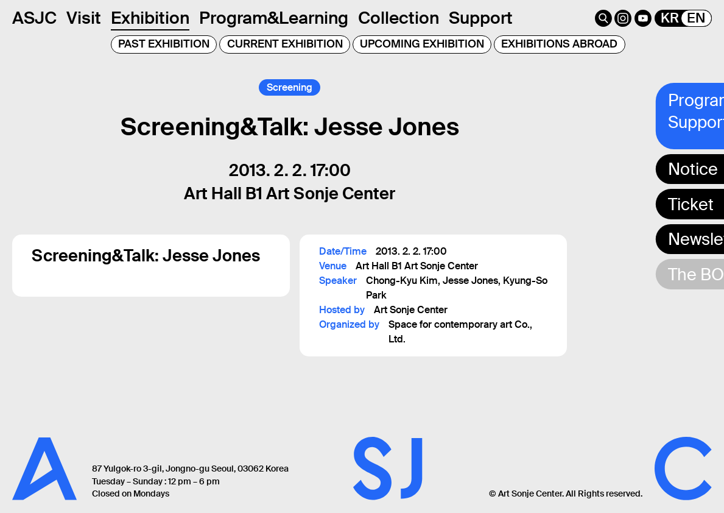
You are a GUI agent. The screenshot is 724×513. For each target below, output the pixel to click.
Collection (398, 18)
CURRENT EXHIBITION (285, 44)
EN (696, 18)
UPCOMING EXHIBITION (422, 44)
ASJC (34, 18)
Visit (83, 18)
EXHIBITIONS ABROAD (559, 44)
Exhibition (150, 18)
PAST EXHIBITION (163, 44)
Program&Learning (273, 18)
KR (670, 18)
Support (481, 18)
